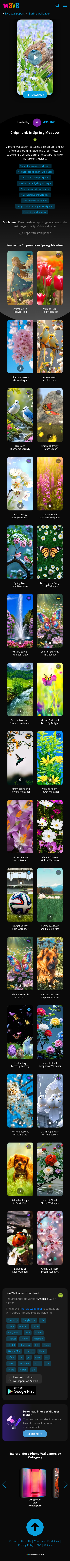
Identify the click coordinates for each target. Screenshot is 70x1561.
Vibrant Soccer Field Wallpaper (20, 927)
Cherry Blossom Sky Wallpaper (20, 379)
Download (35, 95)
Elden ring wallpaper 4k (35, 212)
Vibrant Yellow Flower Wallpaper (50, 790)
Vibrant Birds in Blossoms (50, 379)
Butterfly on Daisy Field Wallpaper (49, 584)
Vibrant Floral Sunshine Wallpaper (49, 516)
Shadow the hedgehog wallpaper (35, 183)
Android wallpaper (31, 1308)
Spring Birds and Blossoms (20, 584)
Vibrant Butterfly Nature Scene (49, 447)
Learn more (35, 1434)
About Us (26, 1541)
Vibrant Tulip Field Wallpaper (50, 310)
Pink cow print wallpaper (35, 200)
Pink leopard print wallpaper (35, 189)
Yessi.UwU (44, 122)
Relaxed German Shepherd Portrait (49, 996)
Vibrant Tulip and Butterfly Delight (50, 722)
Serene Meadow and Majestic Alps (49, 927)
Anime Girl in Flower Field (20, 310)
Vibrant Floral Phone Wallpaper (50, 1202)
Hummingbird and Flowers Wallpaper (20, 790)
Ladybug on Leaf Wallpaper (20, 1270)
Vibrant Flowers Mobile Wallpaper (50, 859)
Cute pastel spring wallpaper (35, 177)
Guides (48, 1545)
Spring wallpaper (39, 13)
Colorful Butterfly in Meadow (50, 653)
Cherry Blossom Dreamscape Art (50, 1270)
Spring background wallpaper (35, 165)
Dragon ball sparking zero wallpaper (35, 206)
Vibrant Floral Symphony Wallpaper (50, 1064)
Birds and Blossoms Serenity (20, 447)
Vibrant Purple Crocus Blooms (20, 859)
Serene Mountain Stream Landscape (20, 722)
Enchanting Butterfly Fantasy (20, 1064)
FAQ (38, 1545)
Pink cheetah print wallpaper (35, 194)
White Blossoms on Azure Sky (20, 1133)
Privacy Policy (26, 1545)
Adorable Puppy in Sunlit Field (20, 1202)
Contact (13, 1541)
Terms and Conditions (46, 1541)
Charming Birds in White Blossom (49, 1133)
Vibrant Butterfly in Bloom (20, 996)
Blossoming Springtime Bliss (20, 516)
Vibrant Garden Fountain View (20, 653)
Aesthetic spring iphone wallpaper (35, 171)
